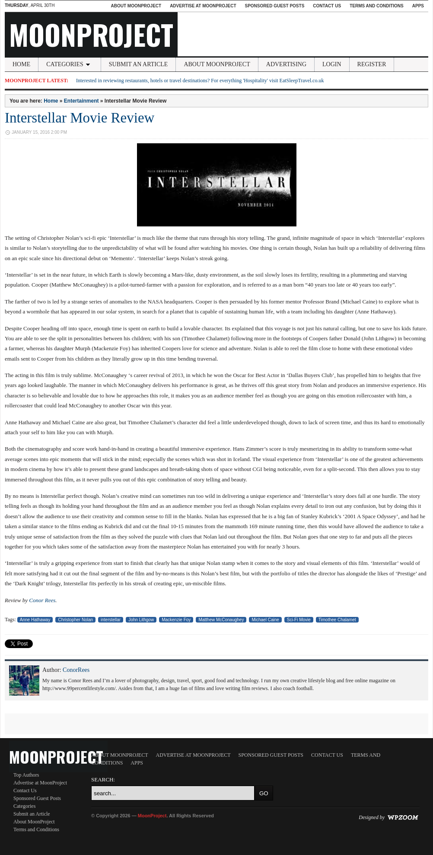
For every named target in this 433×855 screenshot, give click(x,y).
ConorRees (76, 670)
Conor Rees (42, 600)
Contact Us (327, 5)
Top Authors (26, 775)
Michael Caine (265, 619)
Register (371, 64)
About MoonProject (136, 5)
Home (21, 64)
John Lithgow (141, 619)
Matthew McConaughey (221, 619)
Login (331, 64)
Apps (418, 5)
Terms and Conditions (377, 5)
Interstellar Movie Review (79, 118)
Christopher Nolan (75, 619)
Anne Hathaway (35, 619)
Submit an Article (138, 64)
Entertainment (81, 101)
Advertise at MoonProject (203, 5)
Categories (69, 64)
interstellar (111, 619)
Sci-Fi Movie (299, 619)
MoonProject (91, 34)
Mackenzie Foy (176, 619)
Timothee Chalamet (337, 619)
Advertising (286, 64)
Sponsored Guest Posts (275, 5)
